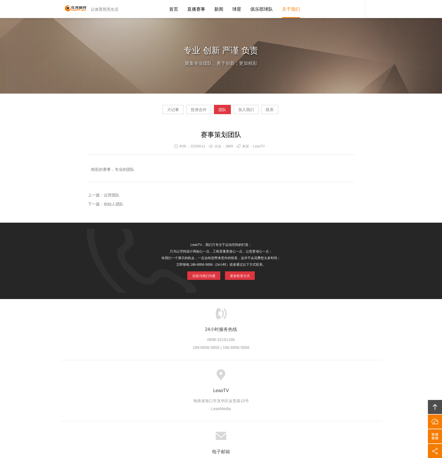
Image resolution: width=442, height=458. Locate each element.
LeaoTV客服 (356, 9)
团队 (222, 111)
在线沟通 (435, 422)
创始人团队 (113, 206)
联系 (291, 111)
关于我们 (291, 9)
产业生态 (174, 377)
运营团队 (112, 197)
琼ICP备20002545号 (230, 422)
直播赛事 (196, 9)
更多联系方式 (239, 274)
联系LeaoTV (276, 377)
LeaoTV (73, 9)
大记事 (152, 111)
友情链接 (303, 377)
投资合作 (188, 111)
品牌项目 (198, 377)
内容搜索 (373, 9)
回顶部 (435, 407)
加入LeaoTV (247, 377)
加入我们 (257, 111)
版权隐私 (221, 377)
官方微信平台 (435, 436)
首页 (173, 9)
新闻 (218, 9)
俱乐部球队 (261, 9)
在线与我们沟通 (204, 274)
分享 (435, 451)
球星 (236, 9)
